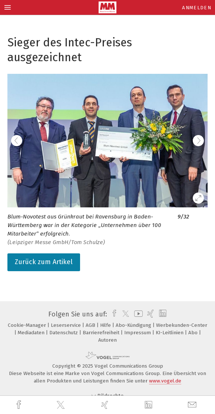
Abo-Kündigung (134, 325)
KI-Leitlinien (170, 332)
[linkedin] (149, 405)
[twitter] (61, 405)
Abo (193, 332)
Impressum (138, 332)
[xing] (105, 405)
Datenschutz (64, 332)
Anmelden (196, 7)
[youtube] (137, 314)
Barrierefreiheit (102, 332)
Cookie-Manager (27, 325)
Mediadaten (32, 332)
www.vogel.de (165, 381)
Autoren (107, 340)
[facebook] (20, 405)
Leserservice (66, 325)
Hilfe (106, 325)
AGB (91, 325)
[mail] (193, 405)
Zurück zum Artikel (44, 262)
